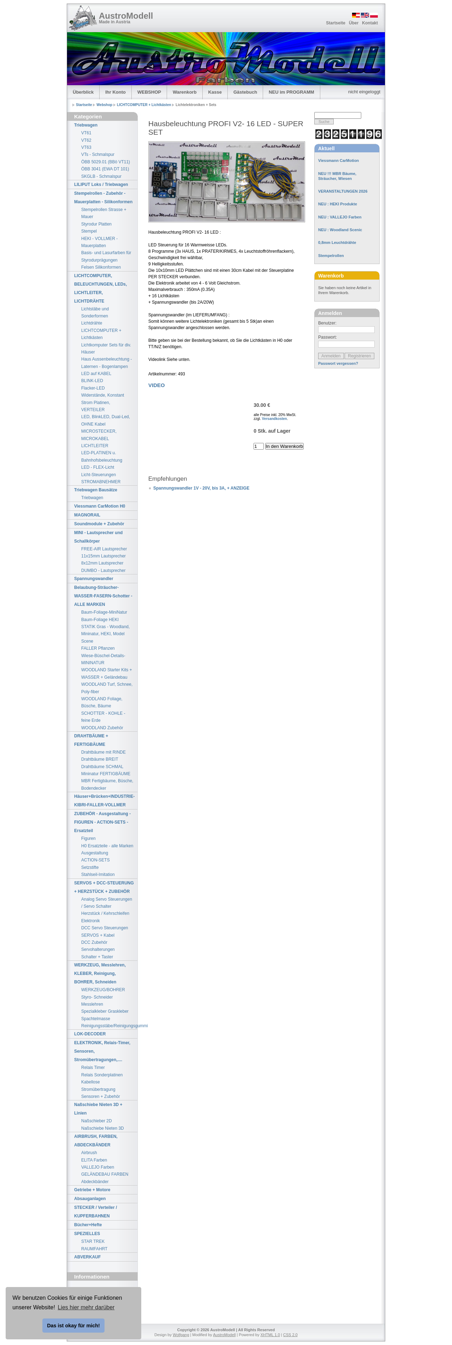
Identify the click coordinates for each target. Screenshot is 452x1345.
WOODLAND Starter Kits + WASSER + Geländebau (106, 673)
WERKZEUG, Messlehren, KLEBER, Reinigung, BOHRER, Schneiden (100, 973)
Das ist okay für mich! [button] (73, 1325)
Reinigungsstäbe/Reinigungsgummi (109, 1025)
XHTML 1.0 (270, 1335)
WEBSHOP (149, 92)
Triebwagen (85, 125)
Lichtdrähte (91, 323)
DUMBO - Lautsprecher (103, 570)
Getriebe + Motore (92, 1189)
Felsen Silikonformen (101, 267)
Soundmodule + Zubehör (99, 523)
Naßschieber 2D (96, 1120)
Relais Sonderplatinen (102, 1074)
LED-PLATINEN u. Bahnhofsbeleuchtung (101, 456)
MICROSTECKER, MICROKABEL (99, 435)
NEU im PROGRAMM (291, 92)
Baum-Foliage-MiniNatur (104, 612)
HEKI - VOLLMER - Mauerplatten (99, 242)
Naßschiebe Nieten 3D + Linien (98, 1109)
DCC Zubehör (94, 942)
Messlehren (92, 1004)
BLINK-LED (92, 380)
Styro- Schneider (97, 997)
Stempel (89, 231)
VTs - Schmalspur (97, 154)
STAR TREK (93, 1241)
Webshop (104, 105)
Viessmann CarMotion (338, 160)
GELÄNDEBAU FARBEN (104, 1174)
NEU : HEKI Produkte (337, 204)
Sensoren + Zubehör (100, 1096)
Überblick (83, 92)
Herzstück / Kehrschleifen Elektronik (105, 917)
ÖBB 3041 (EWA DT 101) (105, 168)
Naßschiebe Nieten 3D (102, 1128)
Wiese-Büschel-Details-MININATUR (103, 659)
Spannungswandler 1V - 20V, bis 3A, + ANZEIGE (201, 488)
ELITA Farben (94, 1160)
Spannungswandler (93, 578)
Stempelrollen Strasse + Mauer (103, 213)
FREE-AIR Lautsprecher (104, 548)
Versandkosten (274, 419)
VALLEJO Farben (97, 1167)
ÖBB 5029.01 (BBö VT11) (105, 161)
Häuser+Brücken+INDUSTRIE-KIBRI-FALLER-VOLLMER (104, 800)
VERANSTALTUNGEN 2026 (343, 191)
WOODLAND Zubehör (102, 727)
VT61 (86, 132)
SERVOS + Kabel (97, 935)
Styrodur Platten (96, 224)
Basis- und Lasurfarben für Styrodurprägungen (106, 256)
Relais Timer (93, 1067)
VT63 (86, 147)
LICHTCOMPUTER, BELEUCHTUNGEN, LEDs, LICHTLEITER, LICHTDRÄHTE (100, 288)
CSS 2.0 (290, 1335)
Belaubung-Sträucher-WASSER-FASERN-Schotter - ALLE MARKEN (103, 596)
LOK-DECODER (90, 1033)
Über (353, 23)
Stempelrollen (331, 255)
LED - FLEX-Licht (97, 467)
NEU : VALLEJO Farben (340, 217)
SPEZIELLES (87, 1233)
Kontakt (370, 23)
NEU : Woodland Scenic (340, 230)
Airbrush (89, 1152)
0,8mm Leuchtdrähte (337, 242)
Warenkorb (184, 92)
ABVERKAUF (87, 1257)
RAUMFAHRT (94, 1248)
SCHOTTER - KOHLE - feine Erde (103, 717)
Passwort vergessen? (338, 363)
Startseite (335, 23)
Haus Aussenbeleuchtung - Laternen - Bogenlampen (106, 363)
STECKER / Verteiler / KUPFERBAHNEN (95, 1211)
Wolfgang (181, 1335)
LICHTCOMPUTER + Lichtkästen (144, 105)
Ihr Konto (115, 92)
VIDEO (156, 385)
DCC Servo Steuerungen (104, 927)
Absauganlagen (90, 1198)
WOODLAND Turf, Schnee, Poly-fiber (106, 688)
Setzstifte (90, 867)
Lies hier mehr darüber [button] (86, 1307)
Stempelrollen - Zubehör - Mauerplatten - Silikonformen (103, 197)
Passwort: (327, 337)
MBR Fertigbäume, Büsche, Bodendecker (107, 784)
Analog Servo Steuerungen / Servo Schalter (106, 903)
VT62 (86, 140)
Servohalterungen (98, 949)
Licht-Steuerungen (98, 474)
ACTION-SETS (95, 860)
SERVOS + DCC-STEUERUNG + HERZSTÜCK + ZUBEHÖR (104, 887)
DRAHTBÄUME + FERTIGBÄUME (91, 740)
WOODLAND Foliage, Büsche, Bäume (102, 702)
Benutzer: (327, 323)
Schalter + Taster (97, 956)
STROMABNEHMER (100, 481)
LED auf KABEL (96, 373)
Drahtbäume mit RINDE (103, 752)
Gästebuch (245, 92)
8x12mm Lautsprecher (102, 563)
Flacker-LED (93, 388)
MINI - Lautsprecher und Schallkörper (98, 537)
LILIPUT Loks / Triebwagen (101, 184)
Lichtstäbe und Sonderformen (95, 312)
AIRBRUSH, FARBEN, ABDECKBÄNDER (96, 1140)
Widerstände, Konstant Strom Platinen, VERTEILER (102, 402)
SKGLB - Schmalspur (101, 176)
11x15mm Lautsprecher (103, 556)
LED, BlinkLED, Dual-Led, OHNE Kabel (105, 420)
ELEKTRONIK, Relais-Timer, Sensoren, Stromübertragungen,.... (102, 1051)
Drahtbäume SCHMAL (102, 766)
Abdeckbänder (94, 1181)
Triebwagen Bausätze (95, 489)
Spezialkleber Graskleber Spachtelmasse (105, 1015)
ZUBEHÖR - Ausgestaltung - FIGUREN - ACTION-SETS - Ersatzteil (102, 822)
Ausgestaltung (94, 852)
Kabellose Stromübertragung (98, 1086)
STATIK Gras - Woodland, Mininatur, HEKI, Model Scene (105, 634)
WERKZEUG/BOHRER (103, 989)
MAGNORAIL (87, 515)
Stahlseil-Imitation (98, 874)
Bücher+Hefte (88, 1224)
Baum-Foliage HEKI (100, 619)
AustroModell (126, 16)
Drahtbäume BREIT (99, 759)
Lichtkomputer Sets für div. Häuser (106, 349)
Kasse (215, 92)
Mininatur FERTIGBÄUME (105, 773)
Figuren (88, 838)
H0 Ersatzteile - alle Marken (107, 845)
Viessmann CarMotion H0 (99, 506)
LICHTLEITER (94, 445)
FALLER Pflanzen (98, 648)
